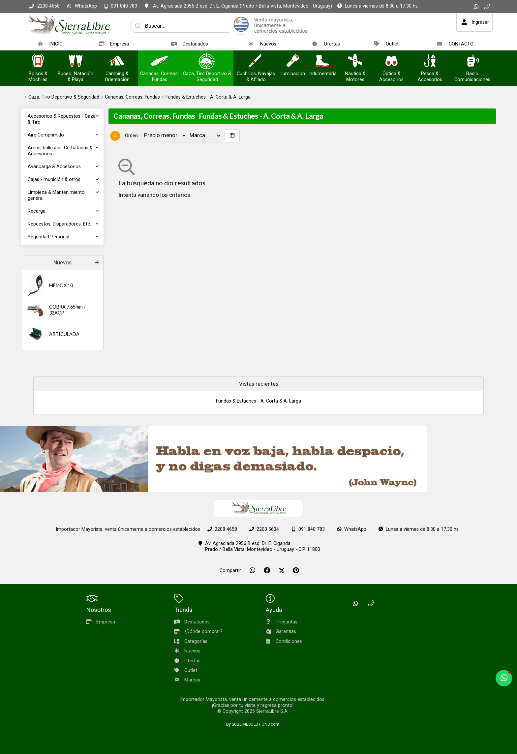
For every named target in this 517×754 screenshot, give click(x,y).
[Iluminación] (292, 61)
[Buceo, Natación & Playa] (75, 61)
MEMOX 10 (61, 285)
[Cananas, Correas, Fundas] (159, 61)
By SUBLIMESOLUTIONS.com (252, 724)
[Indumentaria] (322, 61)
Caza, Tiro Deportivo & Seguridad (63, 97)
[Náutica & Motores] (355, 61)
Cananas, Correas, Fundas (132, 97)
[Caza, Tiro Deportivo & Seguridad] (207, 61)
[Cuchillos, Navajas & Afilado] (255, 61)
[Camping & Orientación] (117, 61)
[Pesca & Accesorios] (429, 61)
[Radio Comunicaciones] (472, 61)
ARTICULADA (64, 334)
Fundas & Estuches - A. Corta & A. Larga (208, 97)
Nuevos (62, 262)
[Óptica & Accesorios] (391, 61)
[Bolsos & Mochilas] (37, 61)
